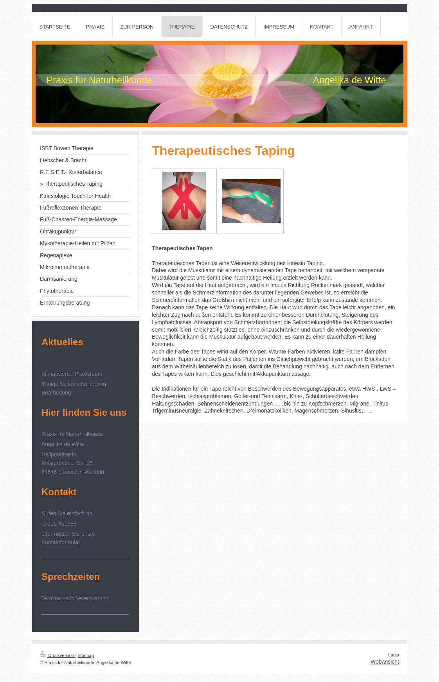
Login (393, 654)
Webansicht (385, 662)
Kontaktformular (60, 542)
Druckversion (57, 655)
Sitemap (86, 655)
